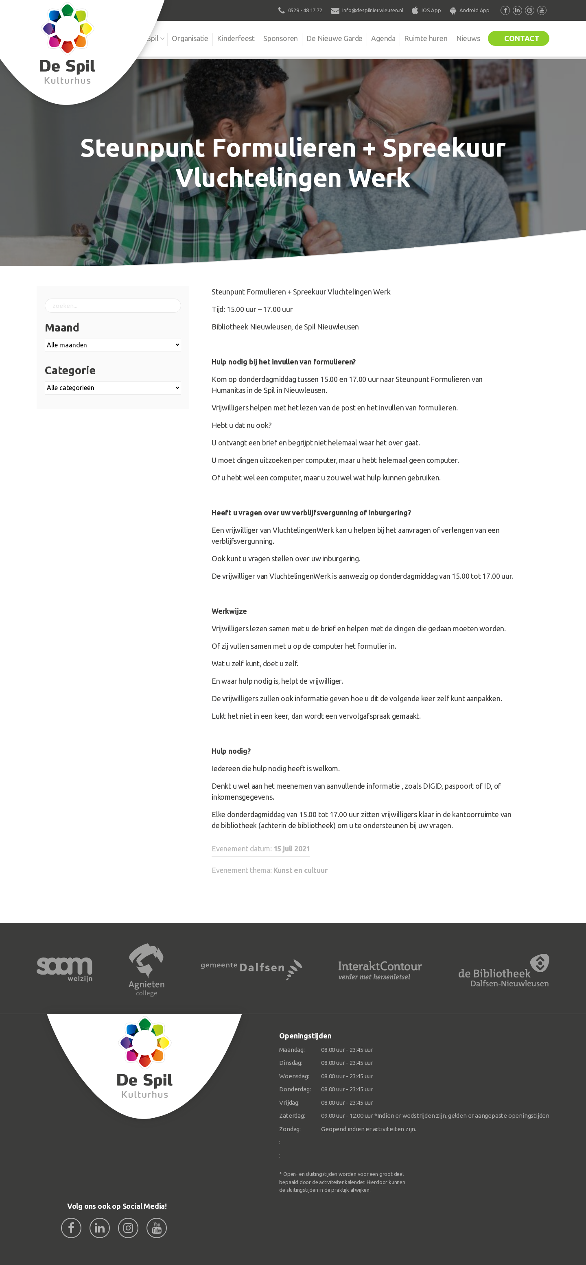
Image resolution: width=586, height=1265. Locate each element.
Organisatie (190, 38)
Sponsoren (280, 38)
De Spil (147, 38)
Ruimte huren (426, 38)
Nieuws (468, 38)
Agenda (383, 38)
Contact (521, 38)
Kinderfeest (236, 38)
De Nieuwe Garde (334, 38)
